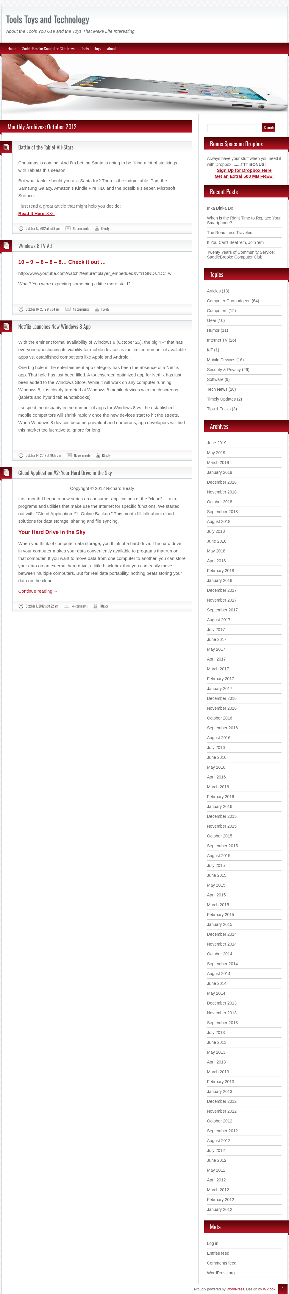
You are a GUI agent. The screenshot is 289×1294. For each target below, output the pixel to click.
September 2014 (222, 963)
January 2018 (219, 580)
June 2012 (216, 1160)
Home (12, 48)
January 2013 (219, 1091)
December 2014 (222, 934)
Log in (212, 1243)
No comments (81, 228)
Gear (211, 320)
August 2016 (219, 737)
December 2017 (222, 590)
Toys (98, 48)
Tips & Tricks (219, 409)
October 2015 (219, 836)
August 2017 (219, 619)
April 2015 (216, 895)
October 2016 (219, 718)
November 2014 (222, 944)
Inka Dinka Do (220, 208)
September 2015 (222, 845)
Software (215, 379)
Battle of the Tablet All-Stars (46, 147)
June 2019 (216, 442)
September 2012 (222, 1130)
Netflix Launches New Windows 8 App (54, 326)
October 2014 (219, 954)
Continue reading (38, 591)
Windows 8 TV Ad (35, 246)
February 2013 (220, 1081)
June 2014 (216, 983)
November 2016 (222, 708)
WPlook (269, 1289)
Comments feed (222, 1263)
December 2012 (222, 1101)
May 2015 (216, 885)
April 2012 (216, 1180)
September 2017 (222, 610)
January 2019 (219, 472)
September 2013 (222, 1022)
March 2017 (218, 669)
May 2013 (216, 1052)
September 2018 (222, 511)
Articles (214, 291)
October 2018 (219, 501)
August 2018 (219, 521)
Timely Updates (221, 399)
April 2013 (216, 1062)
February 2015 (220, 914)
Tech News (217, 389)
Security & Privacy (224, 369)
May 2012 (216, 1170)
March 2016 (218, 786)
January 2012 (219, 1209)
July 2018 (216, 531)
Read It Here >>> (36, 213)
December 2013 (222, 1003)
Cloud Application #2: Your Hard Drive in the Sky (65, 473)
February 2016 (220, 796)
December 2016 (222, 698)
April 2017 (216, 659)
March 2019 (218, 462)
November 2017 (222, 600)
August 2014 (219, 973)
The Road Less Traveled (230, 232)
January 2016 (219, 806)
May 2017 (216, 649)
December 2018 (222, 482)
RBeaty (105, 228)
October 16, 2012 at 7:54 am (43, 309)
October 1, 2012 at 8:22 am (42, 606)
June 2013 (216, 1042)
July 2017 (216, 629)
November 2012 (222, 1111)
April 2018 (216, 560)
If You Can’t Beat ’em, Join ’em (235, 242)
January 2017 (219, 688)
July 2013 (216, 1032)
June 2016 (216, 757)
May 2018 (216, 551)
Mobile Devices (221, 359)
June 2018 (216, 541)
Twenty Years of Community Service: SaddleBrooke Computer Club (241, 254)
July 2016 (216, 747)
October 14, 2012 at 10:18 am (43, 455)
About (111, 48)
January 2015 (219, 924)
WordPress (235, 1289)
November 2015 (222, 826)
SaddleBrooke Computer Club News (48, 48)
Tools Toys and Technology (47, 19)
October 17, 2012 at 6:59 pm (43, 228)
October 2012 (219, 1121)
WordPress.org (221, 1272)
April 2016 (216, 777)
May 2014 (216, 993)
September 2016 (222, 727)
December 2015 (222, 816)
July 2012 (216, 1150)
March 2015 (218, 904)
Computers (217, 310)
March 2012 (218, 1189)
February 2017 (220, 678)
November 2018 (222, 492)
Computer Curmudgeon (229, 300)
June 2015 (216, 875)
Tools (85, 48)
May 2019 (216, 452)
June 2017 (216, 639)
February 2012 (220, 1199)
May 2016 (216, 767)
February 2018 (220, 570)
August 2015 (219, 855)
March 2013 (218, 1071)
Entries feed (218, 1253)
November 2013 (222, 1012)
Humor (213, 330)
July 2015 (216, 865)
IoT (210, 350)
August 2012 (219, 1140)
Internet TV (217, 340)
